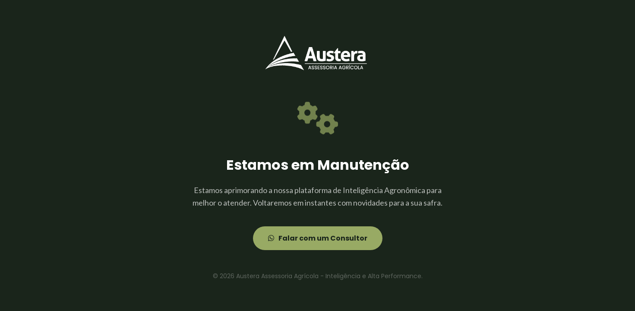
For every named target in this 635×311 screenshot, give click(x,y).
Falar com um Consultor (317, 238)
